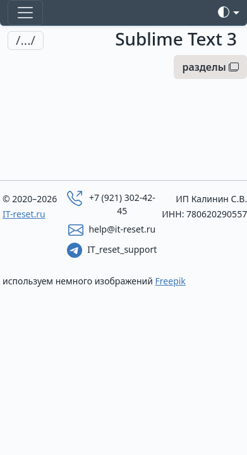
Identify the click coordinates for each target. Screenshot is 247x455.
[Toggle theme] (228, 12)
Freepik (170, 281)
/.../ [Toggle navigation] (25, 40)
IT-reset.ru (24, 214)
